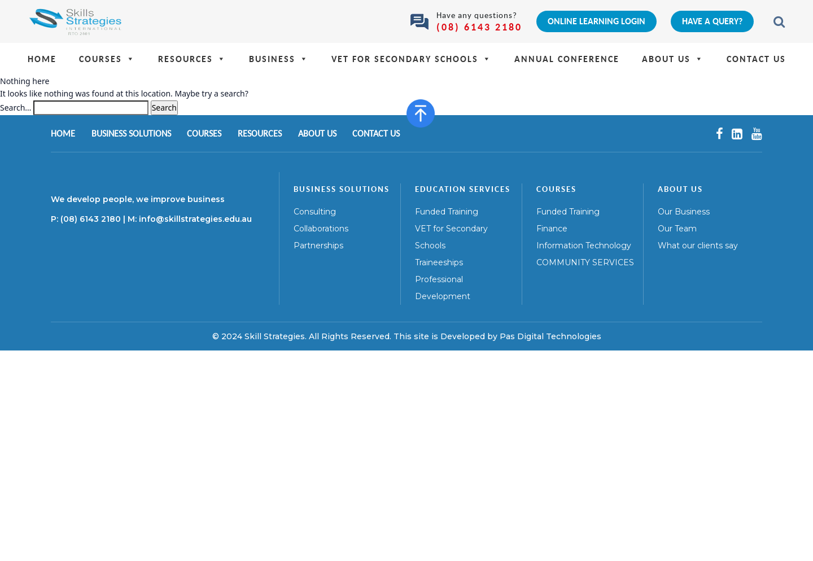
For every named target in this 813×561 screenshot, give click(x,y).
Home (42, 59)
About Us (673, 59)
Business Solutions (131, 133)
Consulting (315, 212)
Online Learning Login (596, 21)
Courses (107, 59)
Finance (551, 228)
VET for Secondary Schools (411, 59)
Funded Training (446, 212)
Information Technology (583, 245)
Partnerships (318, 245)
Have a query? (712, 21)
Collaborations (321, 228)
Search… (15, 107)
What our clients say (698, 245)
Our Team (677, 228)
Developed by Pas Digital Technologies (520, 336)
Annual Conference (566, 59)
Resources (192, 59)
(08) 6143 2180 (479, 26)
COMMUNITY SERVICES (585, 262)
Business (279, 59)
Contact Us (756, 59)
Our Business (684, 212)
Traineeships (439, 262)
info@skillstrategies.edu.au (195, 219)
